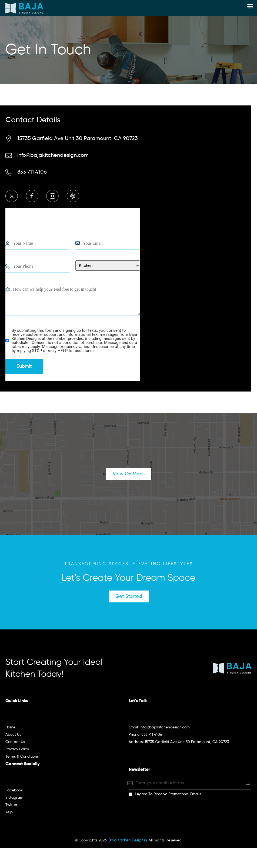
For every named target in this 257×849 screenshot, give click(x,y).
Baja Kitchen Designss (127, 842)
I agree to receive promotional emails (168, 795)
